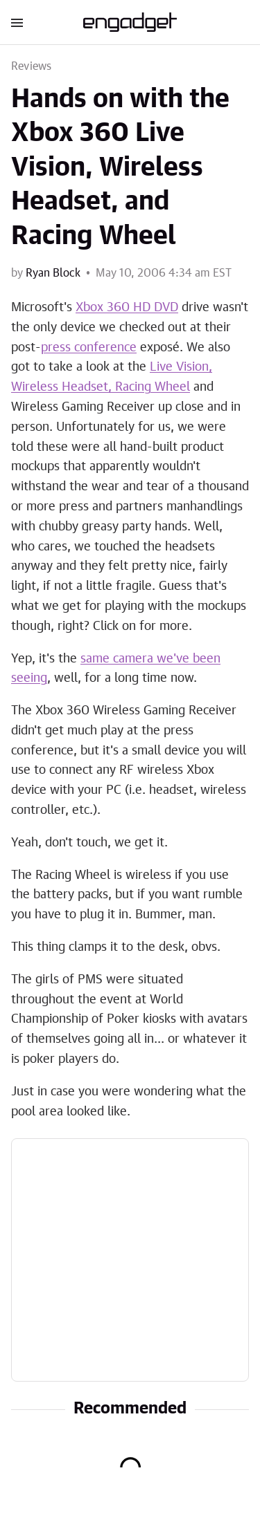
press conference (89, 348)
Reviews (31, 66)
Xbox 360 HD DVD (127, 307)
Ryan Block (53, 273)
